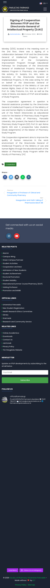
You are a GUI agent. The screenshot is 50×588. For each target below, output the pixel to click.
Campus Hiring (9, 256)
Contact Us (7, 340)
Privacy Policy (8, 346)
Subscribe (25, 380)
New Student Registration (13, 308)
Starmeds (7, 318)
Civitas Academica (11, 333)
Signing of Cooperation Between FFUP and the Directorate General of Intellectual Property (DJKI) (25, 25)
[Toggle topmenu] (5, 2)
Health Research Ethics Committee (17, 311)
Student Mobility (9, 280)
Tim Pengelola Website (12, 350)
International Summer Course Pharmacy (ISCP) (23, 284)
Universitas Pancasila (12, 304)
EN (43, 3)
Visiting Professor (10, 287)
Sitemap (31, 585)
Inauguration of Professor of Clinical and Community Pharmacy (26, 193)
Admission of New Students (14, 270)
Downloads (7, 336)
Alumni (6, 253)
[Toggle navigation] (45, 8)
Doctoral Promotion (11, 277)
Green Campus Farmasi (13, 260)
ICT (34, 580)
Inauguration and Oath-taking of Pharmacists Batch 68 (24, 200)
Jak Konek (7, 343)
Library (5, 315)
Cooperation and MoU (12, 267)
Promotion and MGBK (12, 290)
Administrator (15, 34)
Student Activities (10, 263)
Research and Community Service (17, 321)
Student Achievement (12, 273)
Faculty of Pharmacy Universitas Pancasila (27, 578)
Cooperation (10, 164)
